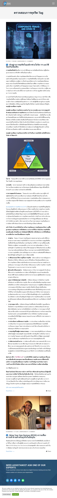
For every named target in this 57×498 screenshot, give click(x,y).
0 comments (30, 61)
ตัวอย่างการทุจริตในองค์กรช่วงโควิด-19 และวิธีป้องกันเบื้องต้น (27, 66)
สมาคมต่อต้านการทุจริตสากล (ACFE (16, 207)
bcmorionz (10, 431)
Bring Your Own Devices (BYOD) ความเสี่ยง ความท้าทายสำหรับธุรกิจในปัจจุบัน (26, 436)
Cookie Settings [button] (6, 494)
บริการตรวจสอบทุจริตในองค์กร (15, 387)
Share (49, 391)
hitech (9, 61)
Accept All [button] (15, 494)
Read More (10, 391)
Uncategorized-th (21, 61)
